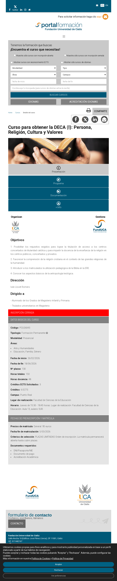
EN (107, 5)
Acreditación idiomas (83, 101)
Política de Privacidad (62, 558)
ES (102, 5)
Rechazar (58, 570)
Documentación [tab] (59, 193)
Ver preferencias (58, 576)
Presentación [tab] (58, 169)
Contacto (17, 523)
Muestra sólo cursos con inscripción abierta (33, 55)
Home (10, 113)
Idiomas (33, 101)
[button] (64, 36)
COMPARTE (100, 111)
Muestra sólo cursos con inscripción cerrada (84, 55)
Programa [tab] (58, 181)
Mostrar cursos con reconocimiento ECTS (30, 62)
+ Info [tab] (58, 205)
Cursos (17, 113)
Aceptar (58, 564)
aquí (103, 16)
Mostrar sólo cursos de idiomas (76, 62)
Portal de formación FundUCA (58, 26)
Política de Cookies (40, 558)
